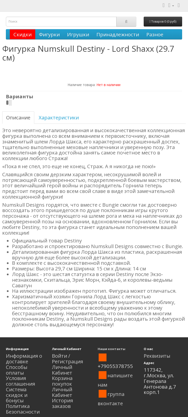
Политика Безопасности (23, 409)
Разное (154, 34)
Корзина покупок (62, 381)
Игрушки (78, 34)
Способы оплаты (16, 370)
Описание (18, 117)
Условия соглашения (20, 381)
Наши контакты (111, 349)
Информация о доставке (24, 358)
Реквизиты (157, 355)
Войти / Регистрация (67, 358)
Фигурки (49, 34)
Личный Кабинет (62, 370)
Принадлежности (117, 34)
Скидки (22, 34)
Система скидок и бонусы (16, 395)
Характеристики (59, 117)
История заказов (62, 403)
